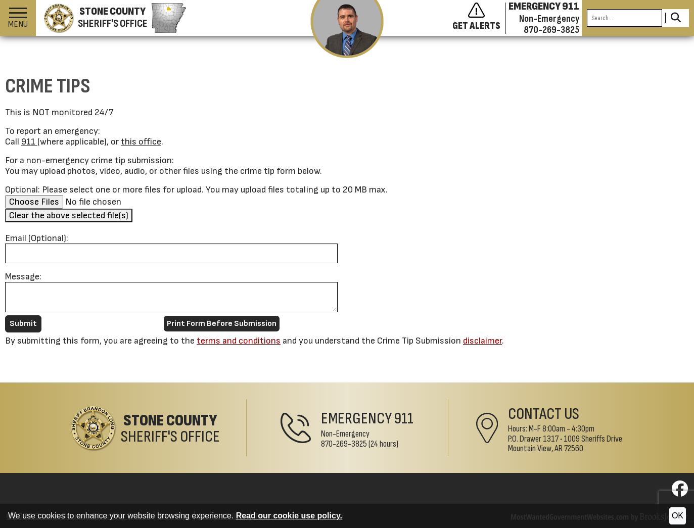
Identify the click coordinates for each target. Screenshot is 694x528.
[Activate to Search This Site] (675, 18)
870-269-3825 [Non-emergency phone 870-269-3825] (551, 29)
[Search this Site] (624, 18)
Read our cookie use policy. (289, 515)
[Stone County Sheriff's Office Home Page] (145, 428)
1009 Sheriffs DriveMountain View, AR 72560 (565, 444)
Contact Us (543, 414)
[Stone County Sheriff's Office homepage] (111, 18)
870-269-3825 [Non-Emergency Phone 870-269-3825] (344, 444)
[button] (18, 18)
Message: (23, 276)
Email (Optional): (36, 238)
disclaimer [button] (482, 340)
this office (141, 141)
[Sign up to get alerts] (479, 18)
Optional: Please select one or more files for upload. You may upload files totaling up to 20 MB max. (196, 189)
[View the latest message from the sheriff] (347, 29)
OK (677, 515)
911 (29, 141)
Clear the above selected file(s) (68, 215)
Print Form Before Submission (221, 323)
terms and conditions (239, 340)
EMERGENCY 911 (543, 7)
